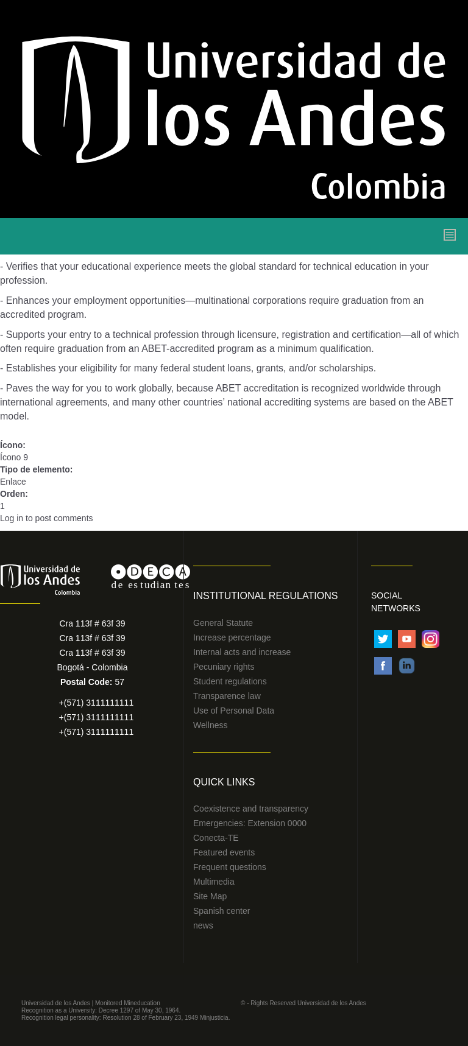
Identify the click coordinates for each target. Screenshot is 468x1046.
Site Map (210, 896)
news (203, 925)
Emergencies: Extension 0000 (250, 823)
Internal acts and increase (242, 652)
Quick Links (224, 782)
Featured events (224, 852)
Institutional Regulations (265, 596)
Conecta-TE (216, 838)
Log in (11, 518)
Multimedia (214, 881)
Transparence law (227, 696)
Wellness (210, 725)
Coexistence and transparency (250, 808)
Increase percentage (232, 637)
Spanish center (221, 911)
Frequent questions (229, 867)
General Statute (223, 623)
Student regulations (230, 681)
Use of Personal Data (233, 710)
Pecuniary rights (223, 666)
